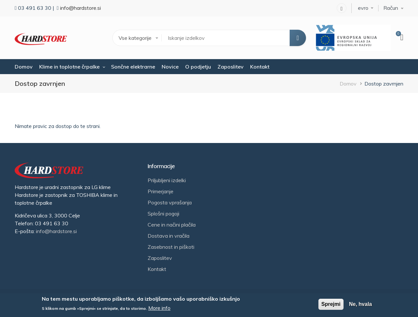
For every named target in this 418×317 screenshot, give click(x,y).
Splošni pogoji (163, 213)
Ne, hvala (360, 304)
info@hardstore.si (80, 8)
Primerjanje (160, 191)
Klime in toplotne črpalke (69, 66)
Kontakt (259, 66)
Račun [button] (390, 8)
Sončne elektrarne (133, 66)
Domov (24, 66)
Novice (170, 66)
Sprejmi (331, 304)
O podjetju (198, 66)
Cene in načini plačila (172, 224)
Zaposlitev (230, 66)
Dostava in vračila (168, 235)
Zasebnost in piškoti (171, 247)
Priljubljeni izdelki (167, 180)
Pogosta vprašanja (170, 202)
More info (159, 308)
